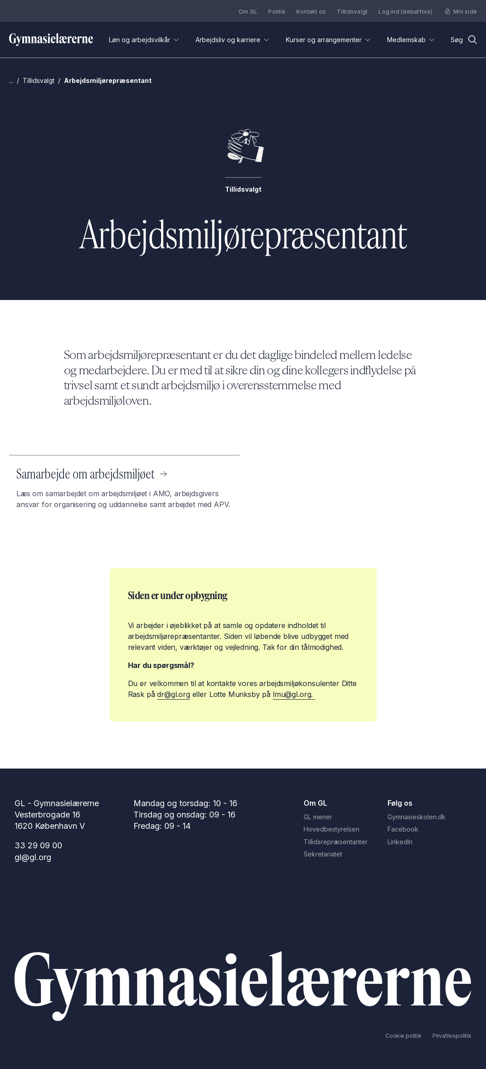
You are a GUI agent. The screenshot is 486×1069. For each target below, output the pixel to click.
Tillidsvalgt (352, 11)
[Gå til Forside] (243, 986)
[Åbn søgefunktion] (464, 40)
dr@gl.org (173, 694)
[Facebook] (429, 829)
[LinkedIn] (429, 841)
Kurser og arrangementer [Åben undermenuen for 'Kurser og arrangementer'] (328, 40)
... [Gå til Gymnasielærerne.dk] (11, 80)
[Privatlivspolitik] (451, 1035)
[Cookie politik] (403, 1035)
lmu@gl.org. (294, 694)
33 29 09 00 (38, 845)
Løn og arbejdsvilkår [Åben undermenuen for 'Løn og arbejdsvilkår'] (144, 40)
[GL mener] (346, 817)
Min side (461, 11)
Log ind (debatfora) (405, 11)
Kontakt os (311, 11)
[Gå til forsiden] (51, 39)
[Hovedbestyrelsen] (346, 829)
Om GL (248, 11)
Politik (276, 11)
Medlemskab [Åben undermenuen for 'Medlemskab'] (411, 40)
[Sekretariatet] (346, 854)
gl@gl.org (33, 857)
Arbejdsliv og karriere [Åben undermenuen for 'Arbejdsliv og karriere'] (233, 40)
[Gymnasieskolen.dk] (429, 817)
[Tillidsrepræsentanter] (346, 841)
